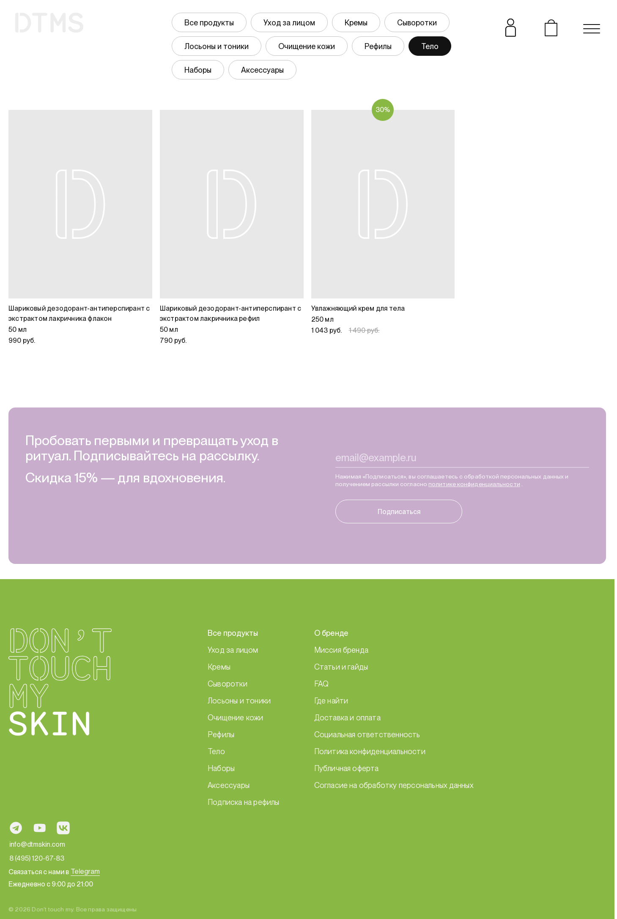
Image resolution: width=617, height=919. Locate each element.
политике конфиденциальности (474, 490)
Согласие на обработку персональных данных (393, 785)
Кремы (356, 22)
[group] (327, 46)
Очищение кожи (306, 46)
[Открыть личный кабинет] (510, 29)
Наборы (197, 70)
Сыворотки (417, 22)
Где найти (331, 700)
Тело (430, 46)
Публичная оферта (346, 768)
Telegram (85, 871)
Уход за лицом (289, 22)
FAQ (321, 683)
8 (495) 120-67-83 (36, 858)
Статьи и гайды (341, 666)
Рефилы (378, 46)
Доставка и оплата (347, 717)
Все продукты (209, 22)
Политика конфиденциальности (369, 751)
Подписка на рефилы (244, 802)
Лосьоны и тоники (216, 46)
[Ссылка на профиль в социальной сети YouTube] (39, 828)
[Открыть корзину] (551, 29)
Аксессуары (262, 70)
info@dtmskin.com (37, 844)
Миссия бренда (341, 649)
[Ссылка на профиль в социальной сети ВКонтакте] (63, 828)
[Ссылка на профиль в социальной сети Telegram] (15, 828)
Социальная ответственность (367, 734)
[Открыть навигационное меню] (592, 29)
